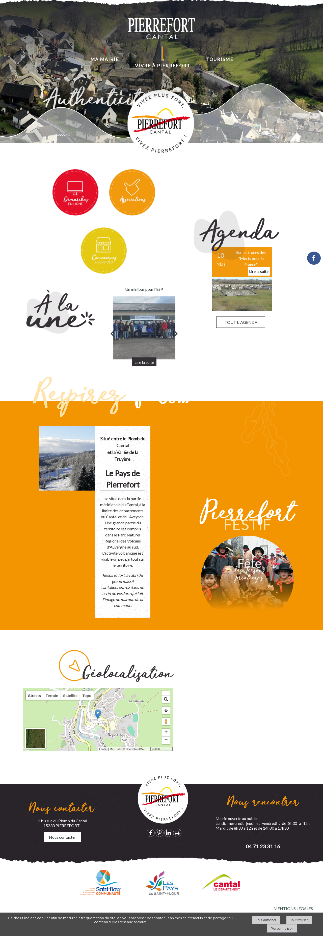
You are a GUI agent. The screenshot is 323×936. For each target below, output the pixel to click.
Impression (177, 833)
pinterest (159, 833)
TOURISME (219, 59)
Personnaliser (282, 928)
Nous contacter (62, 837)
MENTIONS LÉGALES (293, 908)
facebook (151, 833)
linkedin (168, 833)
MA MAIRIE (104, 59)
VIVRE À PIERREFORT (162, 65)
